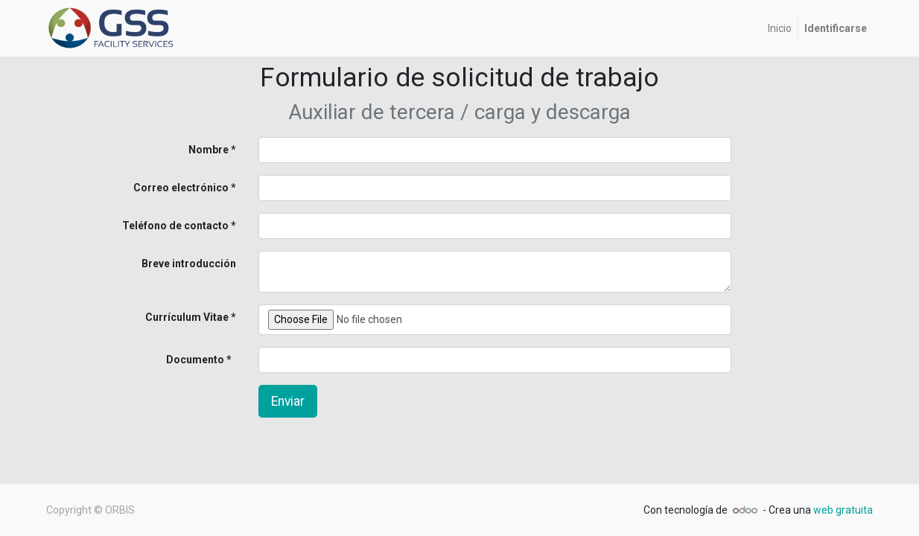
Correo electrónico (181, 188)
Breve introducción (188, 263)
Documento (170, 360)
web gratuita (843, 510)
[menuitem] (780, 28)
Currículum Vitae (187, 317)
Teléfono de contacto (175, 226)
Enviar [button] (288, 401)
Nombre (208, 150)
